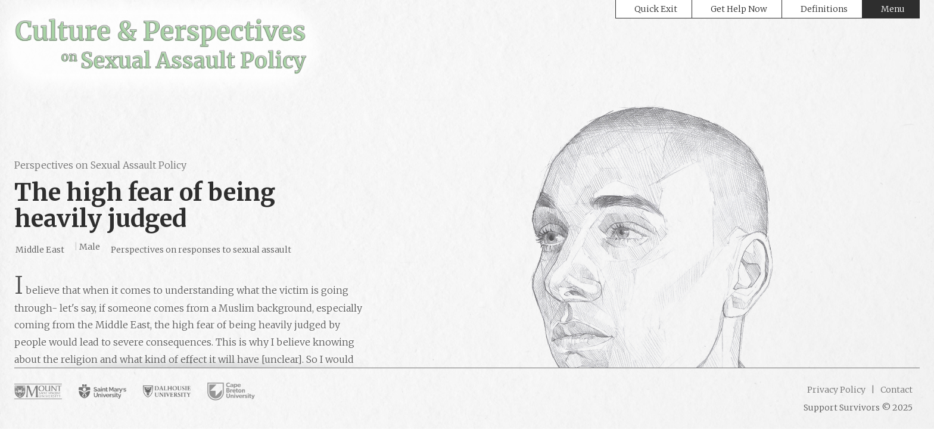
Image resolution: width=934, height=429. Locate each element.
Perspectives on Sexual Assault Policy (100, 165)
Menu (893, 9)
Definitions (824, 9)
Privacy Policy (836, 389)
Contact (896, 389)
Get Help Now (739, 9)
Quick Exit (655, 9)
